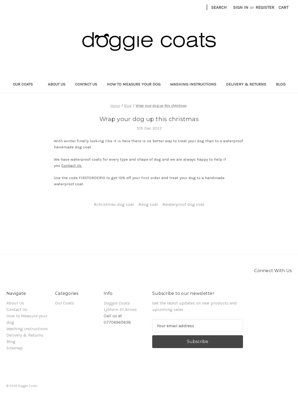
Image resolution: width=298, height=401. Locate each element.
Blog (280, 84)
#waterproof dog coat (183, 204)
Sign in (240, 7)
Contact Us (86, 84)
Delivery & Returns (246, 84)
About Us (56, 84)
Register (265, 7)
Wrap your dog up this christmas (149, 119)
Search (219, 7)
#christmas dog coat (114, 204)
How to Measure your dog (133, 84)
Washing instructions (193, 84)
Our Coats (25, 84)
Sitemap (14, 347)
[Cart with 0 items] (283, 7)
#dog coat (148, 204)
